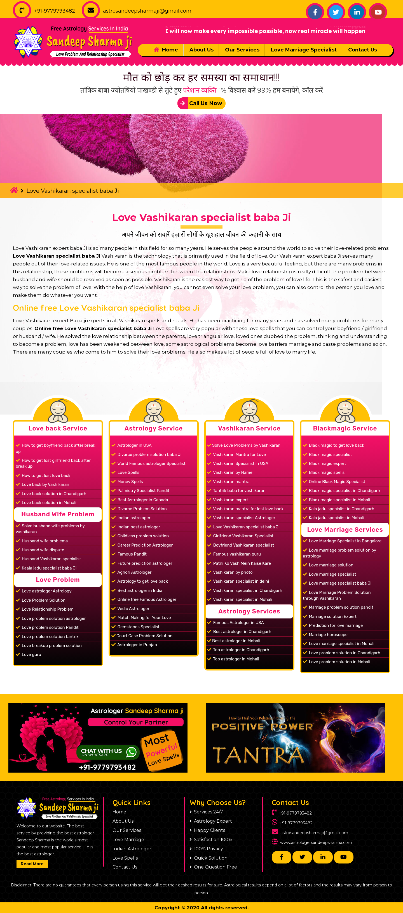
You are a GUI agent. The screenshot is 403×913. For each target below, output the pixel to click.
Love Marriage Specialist (304, 50)
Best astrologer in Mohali (233, 640)
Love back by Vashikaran (42, 484)
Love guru (28, 654)
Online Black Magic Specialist (334, 481)
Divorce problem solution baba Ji (146, 454)
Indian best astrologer (135, 527)
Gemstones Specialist (135, 626)
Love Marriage (128, 839)
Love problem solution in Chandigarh (341, 652)
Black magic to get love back (333, 445)
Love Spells (125, 472)
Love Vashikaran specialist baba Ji (201, 217)
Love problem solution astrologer (51, 618)
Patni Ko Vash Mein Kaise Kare (239, 563)
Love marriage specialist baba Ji (337, 583)
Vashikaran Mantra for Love (236, 454)
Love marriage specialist (329, 574)
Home (166, 50)
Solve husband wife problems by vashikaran (50, 528)
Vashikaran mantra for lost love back (245, 508)
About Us (201, 50)
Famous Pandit (129, 554)
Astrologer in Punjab (134, 644)
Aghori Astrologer (131, 572)
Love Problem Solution (40, 600)
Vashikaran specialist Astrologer (241, 517)
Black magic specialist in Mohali (336, 499)
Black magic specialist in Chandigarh (341, 490)
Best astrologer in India (136, 590)
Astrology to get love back (139, 581)
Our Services (242, 50)
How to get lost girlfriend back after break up (53, 463)
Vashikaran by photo (230, 572)
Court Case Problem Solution (141, 635)
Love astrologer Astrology (44, 591)
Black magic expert (324, 463)
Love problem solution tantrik (47, 636)
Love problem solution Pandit (47, 627)
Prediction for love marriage (333, 625)
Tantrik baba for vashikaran (236, 490)
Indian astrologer (131, 517)
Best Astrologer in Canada (139, 499)
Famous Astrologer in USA (235, 622)
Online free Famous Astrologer (143, 599)
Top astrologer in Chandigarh (238, 649)
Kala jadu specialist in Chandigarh (338, 508)
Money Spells (127, 481)
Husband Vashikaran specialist (48, 558)
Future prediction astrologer (141, 563)
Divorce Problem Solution (139, 508)
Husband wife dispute (40, 549)
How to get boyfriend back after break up (55, 448)
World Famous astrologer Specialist (148, 463)
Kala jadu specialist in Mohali (333, 517)
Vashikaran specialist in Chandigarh (244, 590)
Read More (32, 863)
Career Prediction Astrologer (142, 545)
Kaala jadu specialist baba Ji (46, 568)
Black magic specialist (327, 454)
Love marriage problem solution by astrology (339, 553)
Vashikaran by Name (229, 472)
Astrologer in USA (131, 445)
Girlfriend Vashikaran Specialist (240, 535)
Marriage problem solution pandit (338, 607)
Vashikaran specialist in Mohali (239, 599)
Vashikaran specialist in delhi (238, 581)
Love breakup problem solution (49, 645)
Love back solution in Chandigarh (51, 493)
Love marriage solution (328, 565)
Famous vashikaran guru (234, 554)
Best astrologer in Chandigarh (239, 631)
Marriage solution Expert (330, 616)
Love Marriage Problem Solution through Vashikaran (337, 595)
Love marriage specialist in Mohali (338, 643)
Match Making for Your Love (141, 617)
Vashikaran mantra (228, 481)
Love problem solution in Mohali (336, 661)
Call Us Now (199, 103)
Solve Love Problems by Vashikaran (243, 445)
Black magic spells (324, 472)
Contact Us (362, 50)
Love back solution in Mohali (46, 502)
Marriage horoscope (325, 634)
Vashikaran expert (227, 499)
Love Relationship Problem (45, 609)
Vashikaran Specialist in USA (237, 463)
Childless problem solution (140, 535)
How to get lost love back (43, 475)
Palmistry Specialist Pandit (140, 490)
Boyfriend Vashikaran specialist (240, 545)
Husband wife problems (42, 540)
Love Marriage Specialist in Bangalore (342, 540)
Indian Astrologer (132, 848)
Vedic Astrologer (130, 608)
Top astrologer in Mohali (233, 659)
